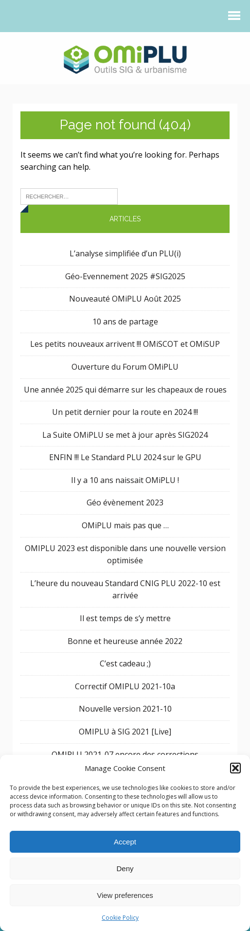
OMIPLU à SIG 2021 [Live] (125, 731)
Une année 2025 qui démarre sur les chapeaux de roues (125, 389)
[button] (235, 768)
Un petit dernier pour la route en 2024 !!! (125, 412)
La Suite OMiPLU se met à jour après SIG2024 (125, 435)
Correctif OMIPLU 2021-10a (125, 686)
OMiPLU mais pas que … (125, 525)
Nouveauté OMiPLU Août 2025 (125, 298)
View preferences (125, 895)
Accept (125, 842)
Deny (124, 868)
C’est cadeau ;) (125, 663)
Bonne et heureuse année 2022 (125, 641)
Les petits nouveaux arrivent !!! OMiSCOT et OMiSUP (125, 344)
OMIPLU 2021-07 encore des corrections (125, 754)
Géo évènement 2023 (125, 502)
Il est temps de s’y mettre (125, 618)
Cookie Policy (120, 917)
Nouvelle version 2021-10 (125, 708)
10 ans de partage (125, 321)
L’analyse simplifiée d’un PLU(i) (125, 253)
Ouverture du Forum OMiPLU (125, 366)
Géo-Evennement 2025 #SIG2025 (125, 276)
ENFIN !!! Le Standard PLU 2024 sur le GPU (125, 457)
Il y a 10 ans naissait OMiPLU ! (125, 480)
